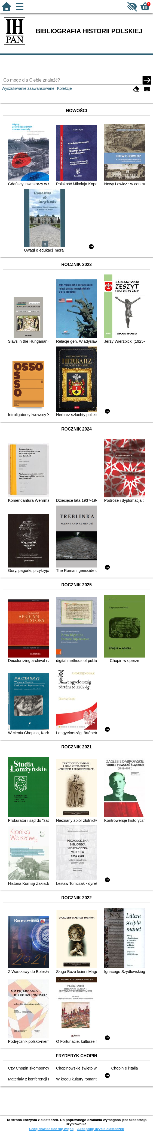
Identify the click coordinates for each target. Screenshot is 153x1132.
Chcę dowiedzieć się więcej (51, 1129)
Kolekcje (64, 88)
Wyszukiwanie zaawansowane (28, 88)
